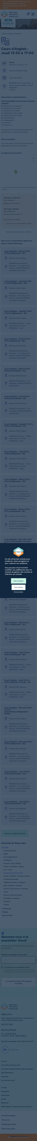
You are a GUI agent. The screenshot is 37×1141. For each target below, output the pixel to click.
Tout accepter (18, 581)
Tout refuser (18, 587)
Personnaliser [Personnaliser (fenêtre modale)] (18, 592)
